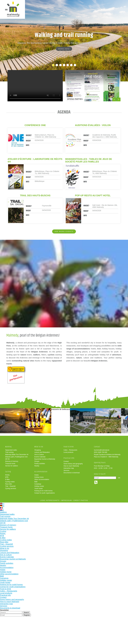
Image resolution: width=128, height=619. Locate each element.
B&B (35, 482)
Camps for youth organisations (44, 493)
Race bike (8, 484)
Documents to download (72, 473)
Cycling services (10, 488)
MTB (6, 477)
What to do (38, 446)
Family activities (39, 463)
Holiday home (39, 477)
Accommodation (40, 471)
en (2, 504)
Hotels (36, 475)
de (2, 506)
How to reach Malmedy (71, 466)
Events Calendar (40, 457)
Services (66, 470)
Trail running (9, 452)
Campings (37, 484)
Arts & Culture (39, 454)
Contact (66, 461)
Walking (8, 446)
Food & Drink (69, 446)
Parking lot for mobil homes (43, 491)
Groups (36, 461)
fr (1, 508)
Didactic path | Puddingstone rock (16, 457)
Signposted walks (11, 450)
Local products (68, 452)
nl (2, 510)
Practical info (69, 458)
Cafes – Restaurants (70, 450)
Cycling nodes (10, 482)
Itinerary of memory (11, 461)
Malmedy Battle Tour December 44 (16, 454)
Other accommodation (41, 479)
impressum (66, 500)
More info (64, 49)
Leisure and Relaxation (42, 452)
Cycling (8, 471)
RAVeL (7, 475)
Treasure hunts (10, 463)
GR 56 (7, 459)
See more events (64, 231)
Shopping (37, 450)
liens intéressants (50, 500)
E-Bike (7, 479)
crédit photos (80, 500)
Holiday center (39, 486)
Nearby (36, 466)
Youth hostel (38, 488)
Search (26, 612)
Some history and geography (73, 464)
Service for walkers (11, 466)
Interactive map (69, 468)
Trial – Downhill (10, 486)
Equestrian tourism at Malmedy (44, 459)
